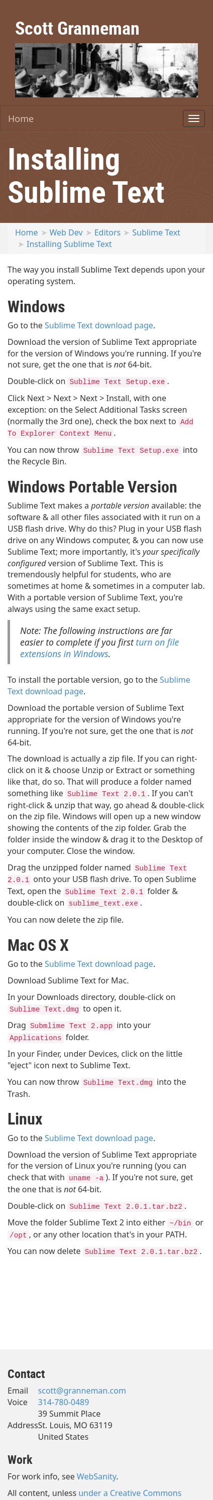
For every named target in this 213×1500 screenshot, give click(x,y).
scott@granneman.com (82, 1390)
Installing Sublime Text (69, 243)
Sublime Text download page (99, 325)
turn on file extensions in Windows (99, 648)
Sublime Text (156, 232)
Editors (107, 232)
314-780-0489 (63, 1402)
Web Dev (66, 232)
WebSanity (97, 1476)
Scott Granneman (77, 28)
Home (21, 118)
